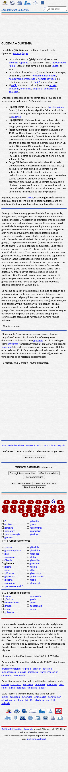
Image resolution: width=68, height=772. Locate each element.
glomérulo (35, 583)
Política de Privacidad (12, 729)
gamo (33, 524)
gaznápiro (9, 531)
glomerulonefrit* (13, 586)
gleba (33, 557)
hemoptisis (15, 78)
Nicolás (29, 700)
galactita (34, 521)
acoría (52, 85)
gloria (7, 596)
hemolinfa (37, 75)
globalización (37, 576)
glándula (34, 547)
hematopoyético (47, 78)
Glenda (8, 560)
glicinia (24, 62)
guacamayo (36, 605)
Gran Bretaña (11, 602)
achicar (37, 668)
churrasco (16, 684)
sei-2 (37, 82)
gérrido (34, 534)
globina (8, 579)
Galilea (8, 524)
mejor (4, 696)
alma (12, 687)
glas (6, 553)
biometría (25, 88)
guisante (9, 612)
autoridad (27, 696)
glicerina (13, 62)
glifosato (9, 573)
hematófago (29, 78)
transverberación (49, 672)
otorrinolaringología (12, 700)
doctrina (47, 668)
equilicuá (15, 696)
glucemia (7, 347)
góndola (8, 599)
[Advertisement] (34, 28)
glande (8, 547)
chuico (5, 684)
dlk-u (12, 65)
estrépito (51, 700)
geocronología (12, 534)
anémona (52, 684)
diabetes (16, 116)
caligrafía (37, 88)
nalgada (5, 703)
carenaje (6, 675)
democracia (50, 88)
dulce (55, 65)
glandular (35, 550)
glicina (7, 566)
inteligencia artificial (36, 738)
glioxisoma (35, 573)
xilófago (22, 672)
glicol (7, 570)
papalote (28, 684)
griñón (7, 605)
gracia (33, 599)
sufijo (14, 85)
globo (33, 579)
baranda (21, 687)
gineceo (8, 537)
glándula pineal (12, 550)
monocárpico (8, 672)
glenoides (35, 560)
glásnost (34, 553)
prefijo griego (56, 107)
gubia (33, 609)
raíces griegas (20, 53)
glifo (32, 570)
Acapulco (40, 684)
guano (7, 609)
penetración (54, 696)
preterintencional (10, 668)
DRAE (30, 197)
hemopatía (50, 75)
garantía (8, 527)
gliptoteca (9, 576)
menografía (19, 675)
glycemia (13, 343)
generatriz (35, 531)
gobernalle (36, 596)
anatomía (14, 88)
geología (13, 91)
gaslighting (36, 527)
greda (33, 602)
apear (42, 687)
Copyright (28, 729)
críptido (26, 668)
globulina (9, 583)
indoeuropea (59, 62)
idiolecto (33, 672)
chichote (40, 700)
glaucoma (9, 557)
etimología (40, 696)
